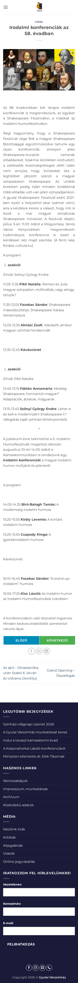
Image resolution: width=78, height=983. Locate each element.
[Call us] (49, 968)
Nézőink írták (14, 829)
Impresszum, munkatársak (25, 789)
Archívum (11, 797)
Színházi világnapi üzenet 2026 (28, 724)
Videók (9, 853)
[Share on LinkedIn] (46, 651)
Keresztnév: (12, 904)
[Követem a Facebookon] (29, 968)
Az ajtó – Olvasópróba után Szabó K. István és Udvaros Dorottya (20, 673)
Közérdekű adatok (18, 805)
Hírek (39, 21)
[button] (5, 7)
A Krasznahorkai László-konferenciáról (34, 748)
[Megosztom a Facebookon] (31, 651)
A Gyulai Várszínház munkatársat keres (35, 732)
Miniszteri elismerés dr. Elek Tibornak (33, 756)
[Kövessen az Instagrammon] (35, 968)
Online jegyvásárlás (19, 862)
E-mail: (8, 923)
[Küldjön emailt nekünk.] (42, 968)
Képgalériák (13, 846)
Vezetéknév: (12, 884)
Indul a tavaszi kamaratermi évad (30, 740)
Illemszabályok (15, 781)
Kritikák (9, 837)
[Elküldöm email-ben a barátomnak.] (39, 651)
